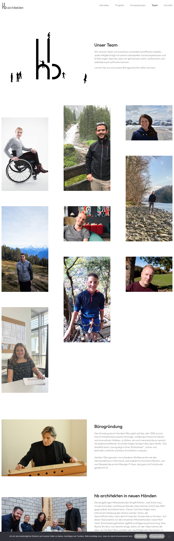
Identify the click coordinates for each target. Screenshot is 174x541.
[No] (169, 536)
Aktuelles (104, 5)
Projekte (119, 5)
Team (155, 5)
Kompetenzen (138, 5)
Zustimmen (141, 536)
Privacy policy (156, 536)
